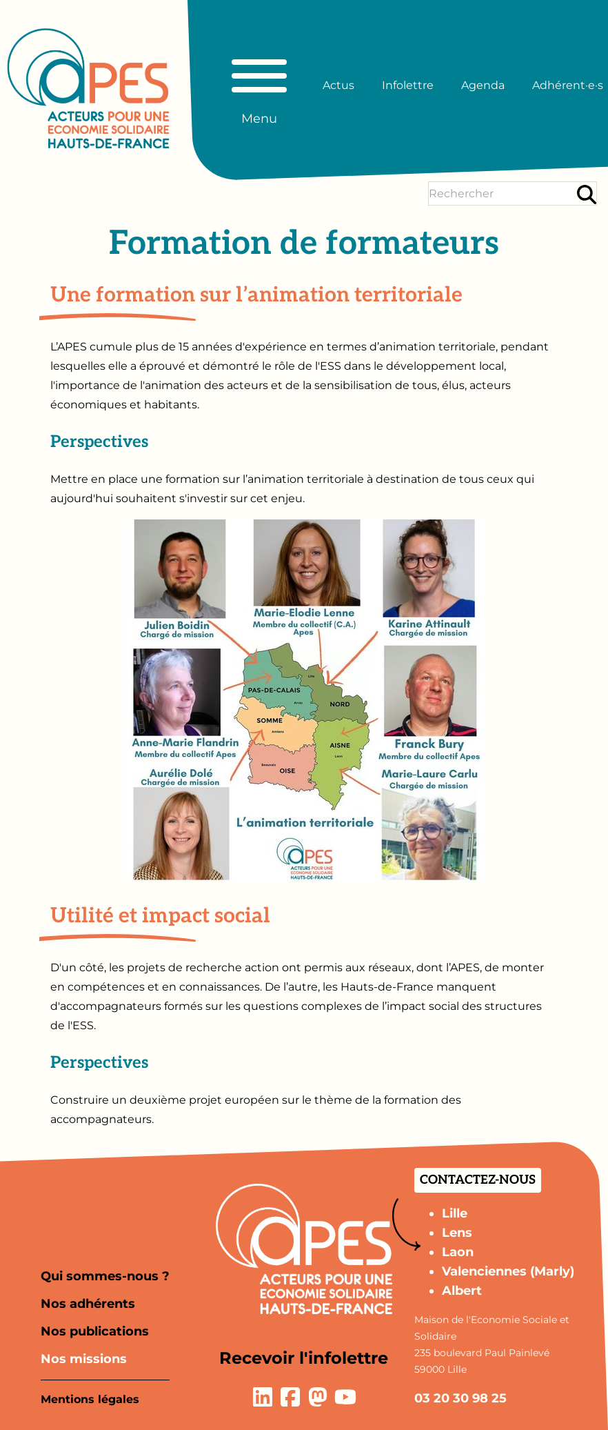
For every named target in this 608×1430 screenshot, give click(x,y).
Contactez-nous (478, 1180)
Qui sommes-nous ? (105, 1276)
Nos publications (95, 1331)
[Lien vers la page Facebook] (290, 1397)
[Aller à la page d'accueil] (88, 88)
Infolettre (408, 85)
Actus (338, 85)
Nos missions (84, 1359)
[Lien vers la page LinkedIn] (263, 1397)
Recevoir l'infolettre (303, 1358)
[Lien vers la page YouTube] (345, 1397)
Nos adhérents (88, 1303)
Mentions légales (90, 1399)
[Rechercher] (586, 194)
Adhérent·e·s (567, 85)
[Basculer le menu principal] (259, 85)
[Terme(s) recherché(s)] (501, 193)
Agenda (483, 85)
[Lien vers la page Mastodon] (318, 1397)
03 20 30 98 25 (460, 1398)
